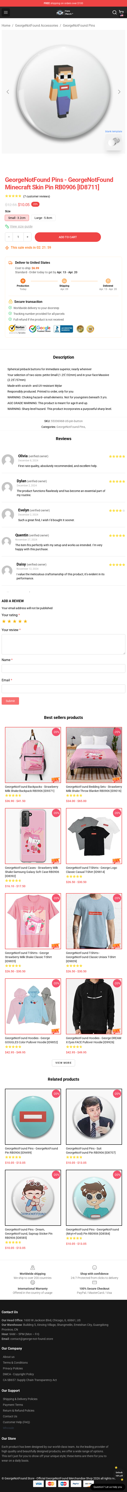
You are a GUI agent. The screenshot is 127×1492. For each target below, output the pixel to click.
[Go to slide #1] (53, 162)
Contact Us (10, 1416)
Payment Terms (13, 1404)
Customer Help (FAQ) (16, 1422)
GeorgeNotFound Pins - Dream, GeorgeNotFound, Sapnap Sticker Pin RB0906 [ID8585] (29, 1233)
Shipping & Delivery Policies (20, 1399)
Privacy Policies (13, 1368)
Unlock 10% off (119, 1474)
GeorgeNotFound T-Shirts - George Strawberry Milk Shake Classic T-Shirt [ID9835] (28, 957)
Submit (10, 701)
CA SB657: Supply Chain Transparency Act (30, 1380)
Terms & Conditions (15, 1362)
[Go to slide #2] (74, 162)
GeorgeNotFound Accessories (36, 25)
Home (6, 25)
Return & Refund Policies (18, 1410)
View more (63, 1062)
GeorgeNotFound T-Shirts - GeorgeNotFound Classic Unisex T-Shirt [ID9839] (91, 957)
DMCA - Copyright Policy (18, 1374)
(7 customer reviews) (36, 196)
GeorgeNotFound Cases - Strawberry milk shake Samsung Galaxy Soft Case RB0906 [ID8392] (32, 872)
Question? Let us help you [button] (107, 1487)
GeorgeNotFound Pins (79, 25)
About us (8, 1356)
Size (8, 211)
